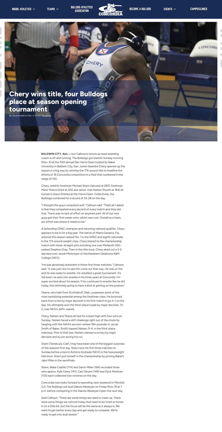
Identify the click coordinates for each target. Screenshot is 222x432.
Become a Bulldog (140, 9)
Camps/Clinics (198, 9)
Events (168, 9)
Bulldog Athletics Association (82, 8)
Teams (51, 9)
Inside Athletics (21, 9)
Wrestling (46, 115)
